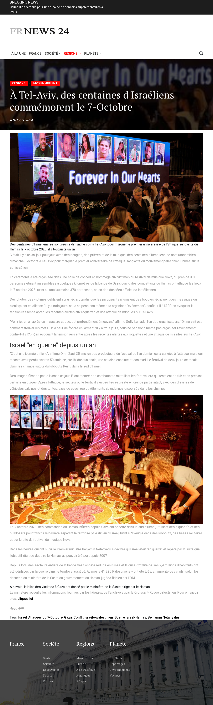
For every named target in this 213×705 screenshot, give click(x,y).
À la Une (18, 53)
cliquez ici (25, 599)
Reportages (117, 664)
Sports (47, 675)
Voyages (115, 675)
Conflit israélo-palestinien (93, 617)
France (35, 53)
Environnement (120, 670)
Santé (47, 658)
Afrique (81, 681)
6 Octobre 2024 (21, 120)
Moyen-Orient (45, 83)
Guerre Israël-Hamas (130, 617)
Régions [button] (73, 53)
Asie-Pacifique (85, 670)
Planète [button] (91, 53)
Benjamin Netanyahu (163, 617)
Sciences (48, 664)
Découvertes (51, 670)
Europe (81, 664)
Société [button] (51, 53)
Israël (22, 617)
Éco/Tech (116, 658)
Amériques (83, 675)
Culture (48, 681)
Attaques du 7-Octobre (45, 617)
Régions (19, 83)
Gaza (68, 617)
